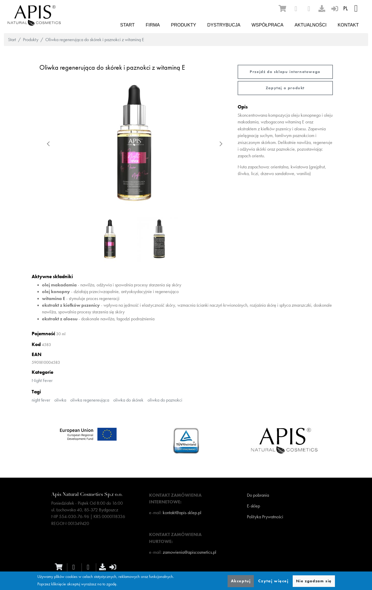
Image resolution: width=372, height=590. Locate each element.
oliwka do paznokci (165, 400)
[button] (135, 144)
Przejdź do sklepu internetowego (285, 71)
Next (220, 144)
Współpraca (267, 25)
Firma (153, 25)
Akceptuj (241, 581)
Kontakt (348, 25)
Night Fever (42, 380)
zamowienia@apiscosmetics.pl (189, 552)
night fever (41, 400)
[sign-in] (335, 8)
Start (127, 25)
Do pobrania (258, 495)
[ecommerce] (282, 8)
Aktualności (310, 25)
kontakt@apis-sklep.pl (182, 512)
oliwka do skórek (128, 400)
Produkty (183, 25)
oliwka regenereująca (89, 400)
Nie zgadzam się (314, 581)
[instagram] (309, 9)
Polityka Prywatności (265, 517)
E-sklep (253, 506)
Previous (49, 144)
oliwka (60, 400)
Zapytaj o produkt (285, 87)
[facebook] (296, 9)
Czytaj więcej (273, 581)
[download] (322, 8)
